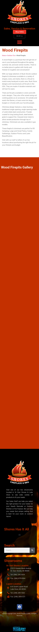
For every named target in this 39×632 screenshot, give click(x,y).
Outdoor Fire (11, 55)
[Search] (32, 550)
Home (4, 55)
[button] (19, 42)
